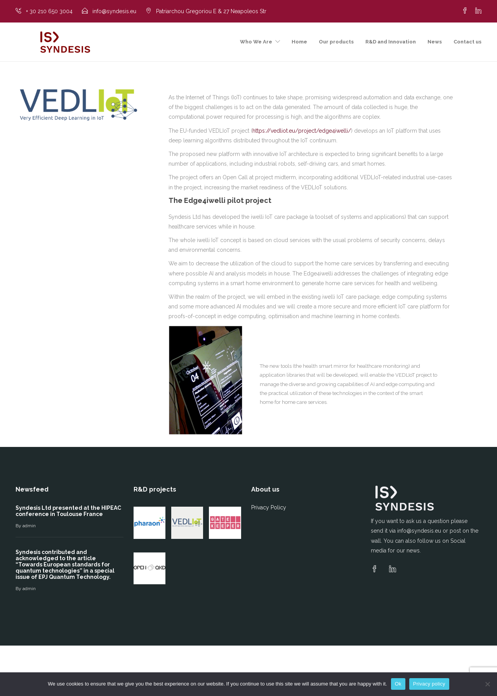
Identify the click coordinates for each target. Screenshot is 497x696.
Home (299, 42)
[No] (487, 684)
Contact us (467, 42)
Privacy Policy (268, 507)
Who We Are (256, 42)
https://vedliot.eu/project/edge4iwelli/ (301, 131)
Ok (398, 684)
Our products (336, 42)
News (434, 42)
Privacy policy (429, 684)
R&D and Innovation (390, 42)
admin (29, 525)
